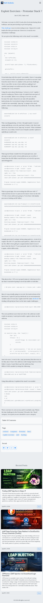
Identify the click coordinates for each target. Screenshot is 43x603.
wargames (13, 431)
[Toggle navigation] (40, 3)
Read (39, 506)
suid (17, 435)
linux (29, 431)
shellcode (36, 299)
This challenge (6, 28)
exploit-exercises (8, 435)
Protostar (22, 431)
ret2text (5, 431)
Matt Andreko (7, 3)
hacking (23, 435)
